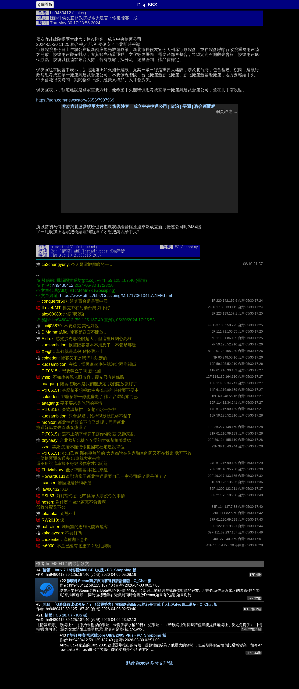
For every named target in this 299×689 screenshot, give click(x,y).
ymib (46, 377)
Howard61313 (55, 476)
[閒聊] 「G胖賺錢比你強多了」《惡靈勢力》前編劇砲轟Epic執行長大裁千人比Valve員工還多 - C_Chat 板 (129, 604)
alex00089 (51, 314)
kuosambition (54, 345)
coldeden (50, 358)
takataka (49, 513)
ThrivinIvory (52, 470)
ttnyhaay (49, 440)
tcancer (48, 482)
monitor (49, 422)
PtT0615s (51, 371)
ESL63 (48, 495)
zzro (46, 447)
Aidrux (47, 338)
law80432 (51, 489)
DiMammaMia (55, 332)
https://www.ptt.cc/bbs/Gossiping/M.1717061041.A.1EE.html (116, 295)
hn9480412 (60, 13)
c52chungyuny (55, 264)
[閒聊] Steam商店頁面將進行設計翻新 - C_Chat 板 (109, 581)
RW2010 (50, 520)
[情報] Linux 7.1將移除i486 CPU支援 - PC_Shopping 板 (89, 570)
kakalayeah (52, 533)
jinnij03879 (52, 325)
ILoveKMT (51, 307)
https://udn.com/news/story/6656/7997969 (75, 100)
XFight (48, 351)
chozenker (51, 539)
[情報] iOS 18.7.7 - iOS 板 (65, 615)
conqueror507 (55, 301)
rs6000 (48, 546)
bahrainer (50, 526)
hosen (47, 502)
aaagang (50, 383)
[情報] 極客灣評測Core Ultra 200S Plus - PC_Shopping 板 (116, 635)
